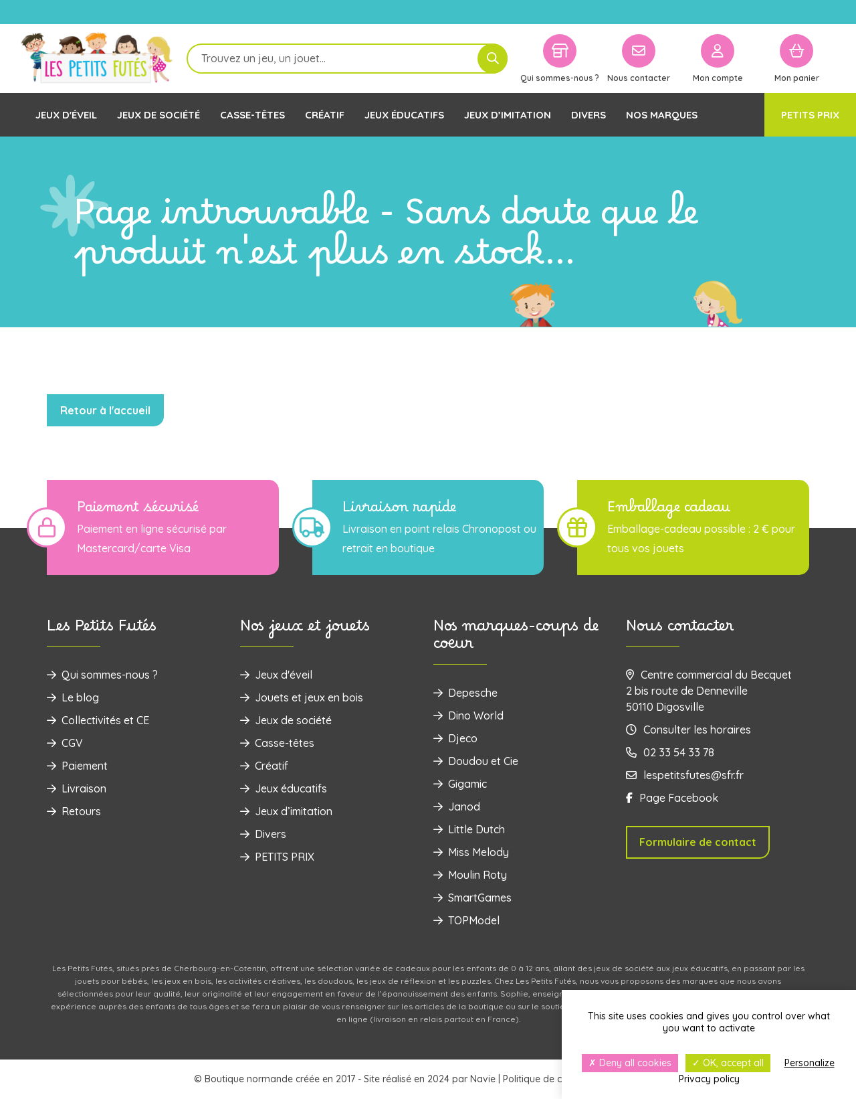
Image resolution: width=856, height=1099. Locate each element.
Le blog (73, 697)
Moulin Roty (470, 874)
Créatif (324, 114)
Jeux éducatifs (404, 114)
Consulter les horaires (688, 729)
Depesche (465, 692)
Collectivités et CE (98, 720)
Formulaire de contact (697, 842)
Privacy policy (709, 1079)
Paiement (77, 765)
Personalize (809, 1063)
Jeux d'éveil (66, 114)
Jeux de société (158, 114)
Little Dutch (469, 829)
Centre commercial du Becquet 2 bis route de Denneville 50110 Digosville (709, 690)
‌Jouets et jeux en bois (301, 697)
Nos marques (662, 114)
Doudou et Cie (475, 761)
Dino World (468, 715)
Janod (456, 806)
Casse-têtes (252, 114)
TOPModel (466, 920)
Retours (74, 811)
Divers (588, 114)
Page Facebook (672, 798)
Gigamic (460, 783)
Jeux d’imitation (507, 114)
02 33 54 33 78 (670, 752)
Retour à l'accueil (105, 410)
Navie (483, 1079)
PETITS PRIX (810, 114)
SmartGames (472, 897)
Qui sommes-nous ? (102, 674)
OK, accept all (728, 1063)
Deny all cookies (629, 1063)
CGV (65, 743)
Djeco (455, 738)
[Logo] (97, 58)
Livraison (76, 788)
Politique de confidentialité (561, 1079)
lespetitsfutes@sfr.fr (685, 775)
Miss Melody (471, 852)
